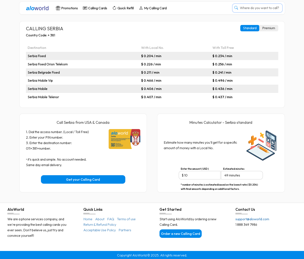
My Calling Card (153, 8)
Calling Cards (95, 8)
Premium (268, 28)
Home (87, 219)
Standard (250, 28)
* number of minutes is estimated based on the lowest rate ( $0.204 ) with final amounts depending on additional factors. (219, 185)
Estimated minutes (234, 168)
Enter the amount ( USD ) (195, 168)
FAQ (110, 219)
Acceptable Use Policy (99, 230)
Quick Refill (123, 8)
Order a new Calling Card (180, 233)
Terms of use (126, 219)
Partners (125, 230)
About (99, 219)
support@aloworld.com (252, 219)
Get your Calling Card (83, 179)
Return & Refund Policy (99, 224)
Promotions (67, 8)
